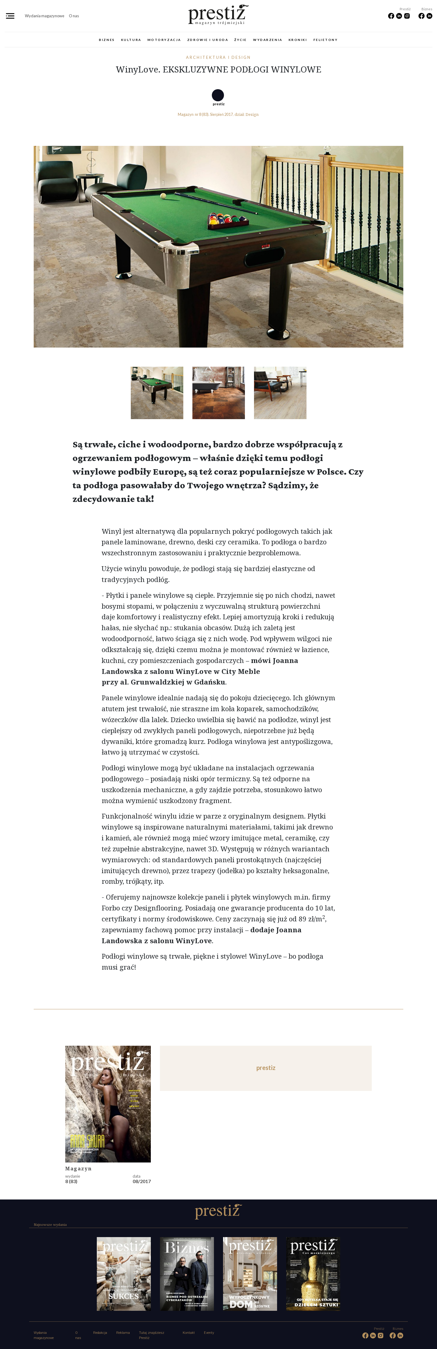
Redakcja (100, 1333)
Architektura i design (218, 57)
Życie (240, 40)
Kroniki (298, 40)
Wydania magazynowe (44, 15)
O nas (74, 15)
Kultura (131, 40)
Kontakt (189, 1333)
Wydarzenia (268, 40)
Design (252, 114)
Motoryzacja (164, 40)
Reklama (123, 1333)
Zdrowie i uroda (207, 40)
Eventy (209, 1333)
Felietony (325, 40)
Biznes (107, 40)
